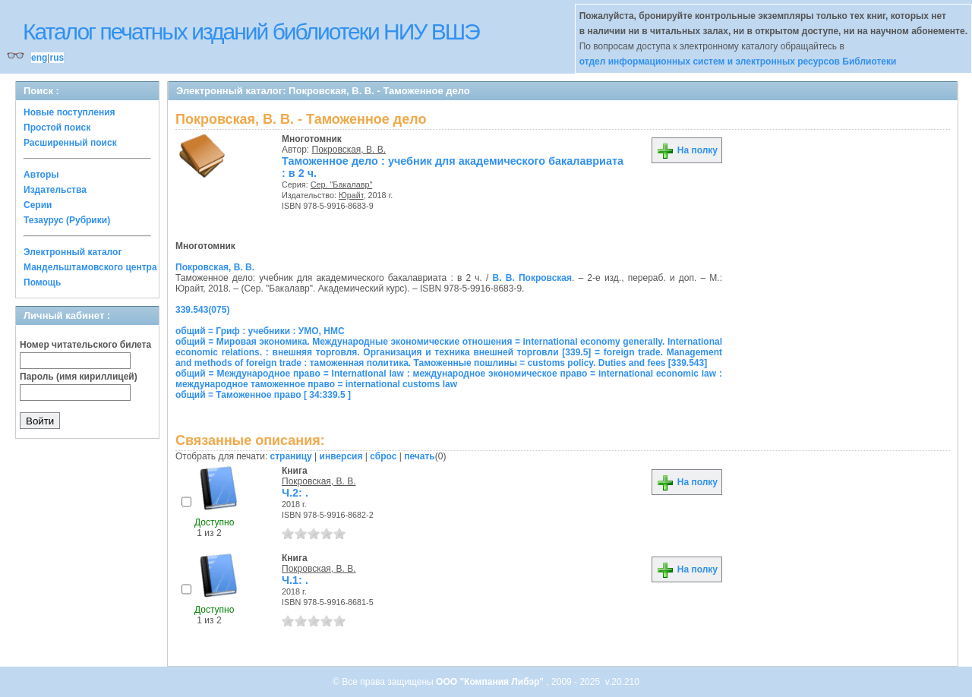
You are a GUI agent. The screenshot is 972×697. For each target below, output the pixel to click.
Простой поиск (57, 127)
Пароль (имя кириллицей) (78, 376)
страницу (291, 456)
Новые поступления (69, 112)
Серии (38, 205)
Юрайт (351, 195)
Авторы (41, 174)
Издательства (55, 189)
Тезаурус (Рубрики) (67, 220)
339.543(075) (202, 309)
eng (39, 57)
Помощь (42, 282)
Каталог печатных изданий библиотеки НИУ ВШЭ (251, 31)
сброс (383, 456)
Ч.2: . (295, 493)
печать (419, 456)
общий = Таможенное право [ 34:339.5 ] (263, 395)
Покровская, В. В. (349, 149)
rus (56, 57)
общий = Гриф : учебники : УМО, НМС (260, 331)
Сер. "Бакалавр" (342, 184)
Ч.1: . (295, 580)
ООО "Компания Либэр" (491, 681)
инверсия (341, 456)
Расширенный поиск (70, 142)
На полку (687, 150)
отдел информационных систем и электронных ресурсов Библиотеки (738, 61)
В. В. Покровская (532, 278)
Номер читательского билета (85, 344)
